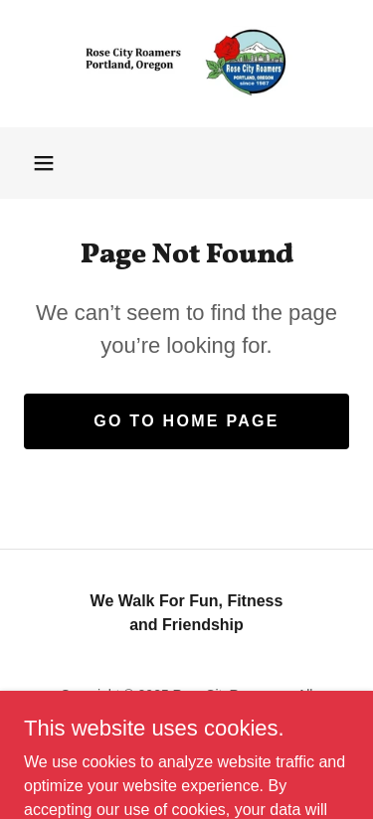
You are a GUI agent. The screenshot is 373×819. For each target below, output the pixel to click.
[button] (44, 163)
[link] (187, 63)
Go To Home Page (186, 420)
